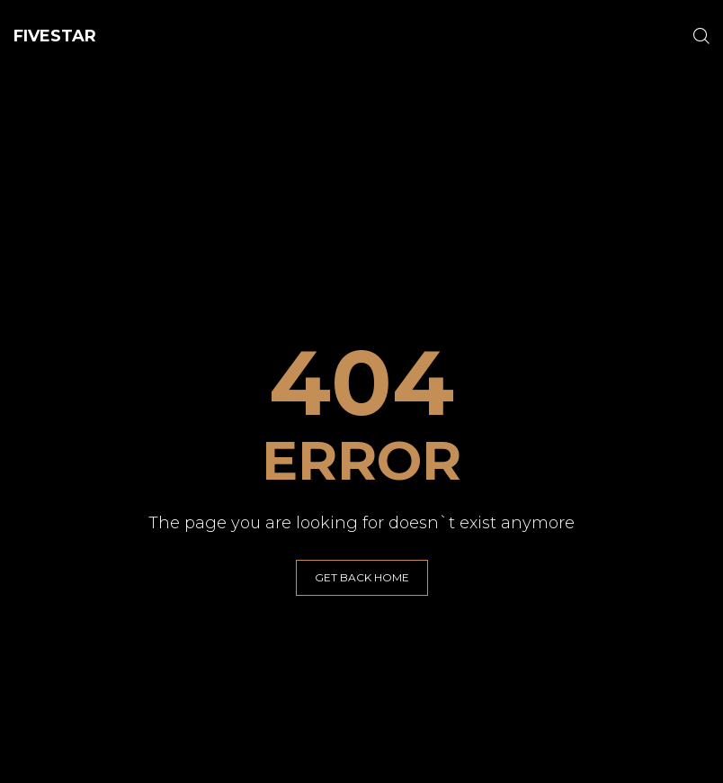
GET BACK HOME (362, 577)
